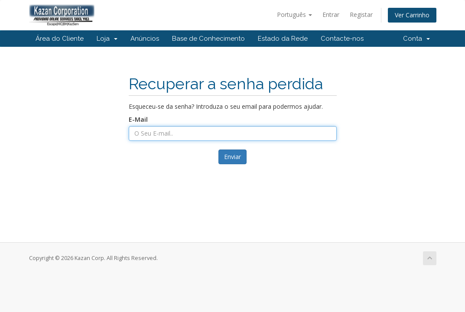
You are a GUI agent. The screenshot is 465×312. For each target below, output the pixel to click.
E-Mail (138, 119)
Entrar (330, 14)
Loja (107, 38)
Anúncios (144, 38)
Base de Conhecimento (208, 38)
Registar (361, 14)
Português (294, 14)
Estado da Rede (283, 38)
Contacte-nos (342, 38)
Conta (416, 38)
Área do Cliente (60, 38)
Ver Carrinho (412, 15)
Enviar (232, 157)
